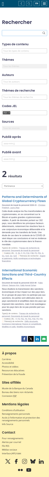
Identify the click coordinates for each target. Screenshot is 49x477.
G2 (11, 256)
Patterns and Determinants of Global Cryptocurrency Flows (24, 199)
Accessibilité (8, 362)
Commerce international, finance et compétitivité (21, 324)
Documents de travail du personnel (25, 250)
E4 (19, 253)
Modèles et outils (9, 327)
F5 (36, 253)
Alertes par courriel (11, 442)
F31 (22, 319)
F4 (26, 319)
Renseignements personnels (16, 413)
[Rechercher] (44, 33)
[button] (24, 339)
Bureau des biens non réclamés (17, 392)
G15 (7, 256)
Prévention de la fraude (13, 374)
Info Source (7, 424)
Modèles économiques (26, 327)
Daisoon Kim (14, 285)
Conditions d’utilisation (13, 410)
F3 (24, 253)
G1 (3, 256)
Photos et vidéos (10, 366)
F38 (32, 253)
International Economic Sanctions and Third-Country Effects (24, 274)
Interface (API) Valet (11, 453)
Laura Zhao (14, 208)
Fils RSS (5, 445)
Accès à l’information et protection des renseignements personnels (21, 419)
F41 (29, 319)
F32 (27, 253)
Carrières (6, 359)
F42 (33, 319)
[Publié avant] (24, 159)
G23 (15, 256)
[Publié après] (24, 143)
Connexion (9, 396)
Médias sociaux (9, 449)
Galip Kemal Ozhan (28, 285)
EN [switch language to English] (36, 3)
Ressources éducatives (13, 370)
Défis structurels (31, 321)
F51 (39, 253)
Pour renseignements (12, 438)
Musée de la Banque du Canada (17, 388)
